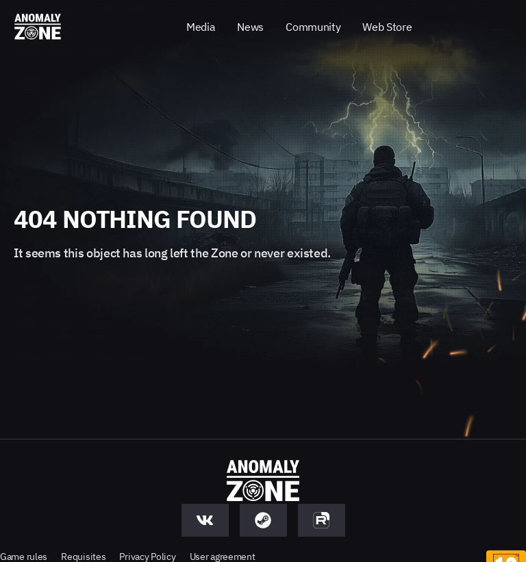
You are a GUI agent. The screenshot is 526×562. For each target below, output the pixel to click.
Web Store (387, 27)
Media (200, 27)
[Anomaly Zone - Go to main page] (38, 27)
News (250, 27)
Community (313, 27)
